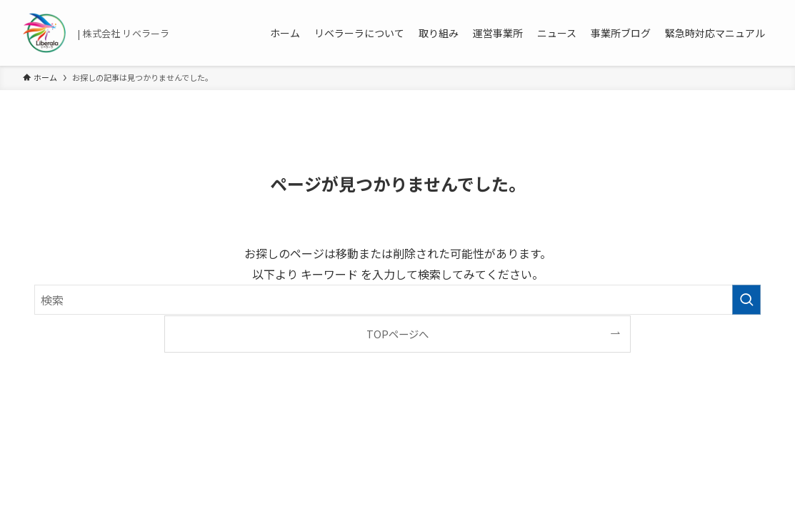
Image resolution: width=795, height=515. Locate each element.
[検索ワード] (397, 300)
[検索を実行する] (746, 300)
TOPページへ (397, 333)
